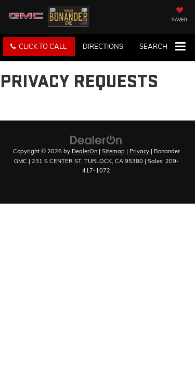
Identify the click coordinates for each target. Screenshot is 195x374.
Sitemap (113, 151)
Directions (103, 46)
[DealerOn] (96, 139)
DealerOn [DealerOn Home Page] (84, 151)
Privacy (139, 151)
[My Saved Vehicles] (179, 15)
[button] (39, 46)
